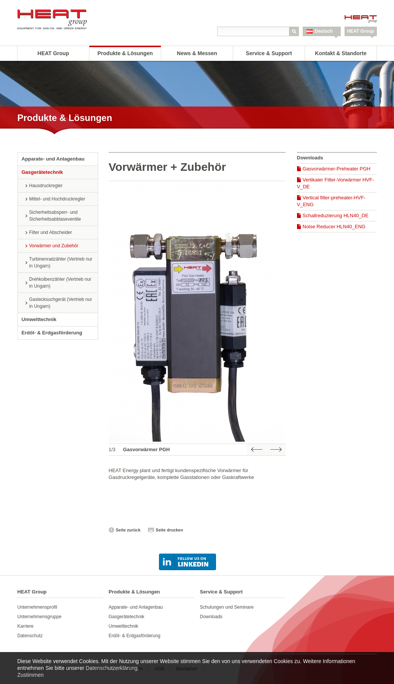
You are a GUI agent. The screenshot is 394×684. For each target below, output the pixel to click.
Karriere (25, 626)
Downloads (211, 616)
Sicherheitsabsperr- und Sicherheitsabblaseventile (55, 216)
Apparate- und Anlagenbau (53, 159)
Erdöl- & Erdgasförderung (52, 333)
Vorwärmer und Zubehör (53, 245)
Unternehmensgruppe (39, 616)
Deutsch (324, 31)
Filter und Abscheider (50, 232)
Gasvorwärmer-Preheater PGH (336, 169)
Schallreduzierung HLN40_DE (336, 215)
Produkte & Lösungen (125, 53)
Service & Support (269, 53)
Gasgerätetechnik (42, 172)
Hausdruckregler (46, 185)
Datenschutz (30, 635)
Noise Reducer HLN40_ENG (334, 226)
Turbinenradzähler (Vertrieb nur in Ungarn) (60, 262)
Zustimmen (30, 675)
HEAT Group (360, 31)
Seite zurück (128, 530)
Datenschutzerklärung (111, 668)
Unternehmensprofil (37, 607)
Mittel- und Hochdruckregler (57, 199)
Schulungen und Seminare (227, 607)
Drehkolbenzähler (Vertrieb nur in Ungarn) (60, 283)
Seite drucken (169, 530)
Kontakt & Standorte (340, 53)
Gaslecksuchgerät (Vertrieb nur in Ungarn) (60, 303)
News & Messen (197, 53)
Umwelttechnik (39, 319)
